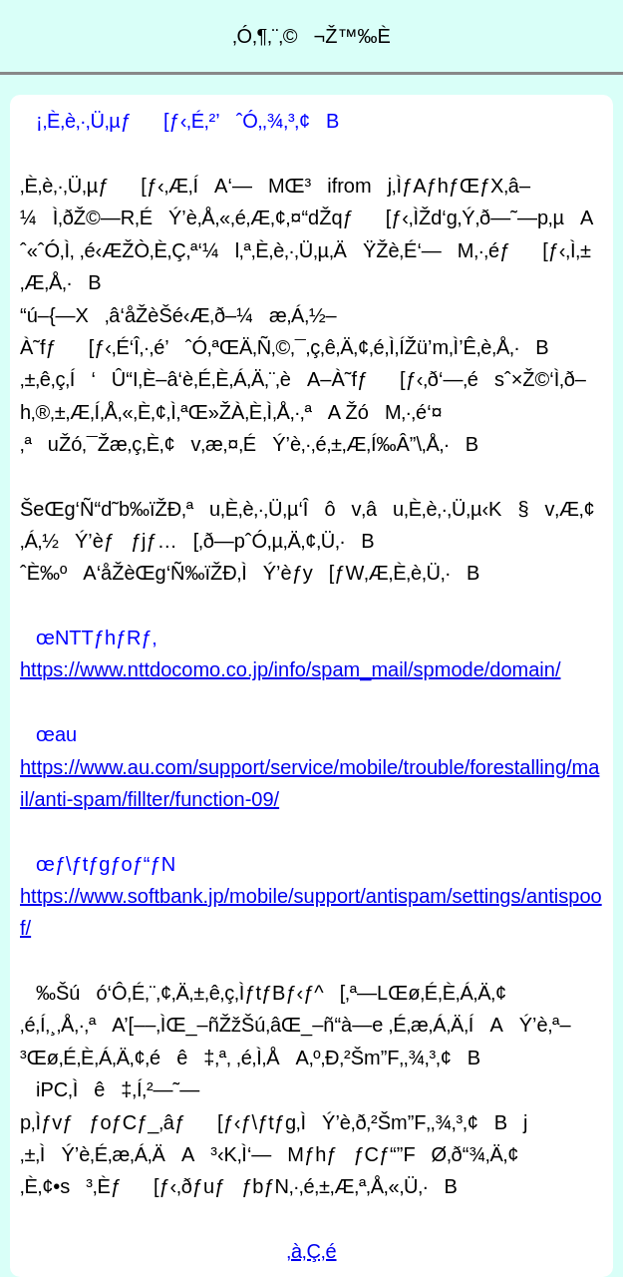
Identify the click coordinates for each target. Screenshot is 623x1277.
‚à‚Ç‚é (311, 1251)
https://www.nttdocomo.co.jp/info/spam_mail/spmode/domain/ (290, 669)
